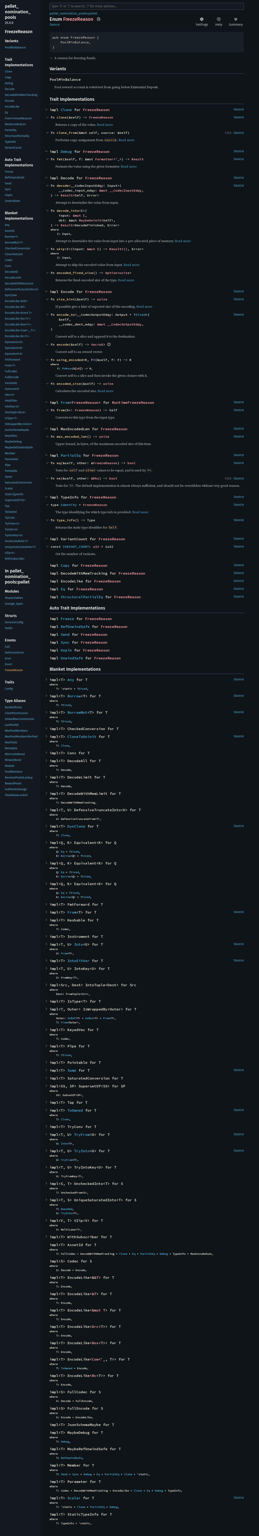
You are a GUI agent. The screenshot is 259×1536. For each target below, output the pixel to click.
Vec (94, 344)
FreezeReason (96, 109)
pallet (92, 13)
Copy (65, 565)
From (65, 402)
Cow (95, 1359)
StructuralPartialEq (82, 597)
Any (70, 679)
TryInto (82, 1151)
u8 (101, 344)
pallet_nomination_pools (68, 13)
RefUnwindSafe (75, 626)
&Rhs (95, 478)
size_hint (66, 299)
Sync (65, 642)
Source (55, 24)
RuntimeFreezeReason (133, 402)
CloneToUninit (81, 736)
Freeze (67, 618)
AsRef (71, 1018)
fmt (60, 159)
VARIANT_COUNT (76, 547)
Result (138, 159)
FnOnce (67, 368)
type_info (66, 520)
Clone (66, 109)
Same (71, 1070)
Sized (141, 315)
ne (59, 478)
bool (131, 463)
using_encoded (70, 360)
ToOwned (75, 1110)
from (61, 410)
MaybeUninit (90, 220)
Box (95, 1343)
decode (63, 186)
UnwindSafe (72, 658)
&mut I (79, 215)
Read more (105, 124)
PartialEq (71, 455)
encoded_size (69, 384)
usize (124, 273)
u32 (96, 547)
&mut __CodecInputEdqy (120, 190)
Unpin (66, 650)
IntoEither (78, 960)
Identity (69, 505)
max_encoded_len (72, 436)
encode (63, 344)
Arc (95, 1326)
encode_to (66, 315)
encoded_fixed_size (75, 273)
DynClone (76, 826)
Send (65, 634)
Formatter (104, 159)
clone (62, 117)
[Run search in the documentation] (147, 6)
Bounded (66, 1209)
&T (96, 1277)
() (125, 249)
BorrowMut (77, 712)
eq (59, 463)
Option (111, 273)
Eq (63, 589)
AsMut (89, 1018)
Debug (66, 151)
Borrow (74, 696)
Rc (94, 1375)
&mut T (98, 1310)
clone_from (67, 133)
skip (61, 249)
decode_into (68, 211)
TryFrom (82, 1134)
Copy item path (98, 19)
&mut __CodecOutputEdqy (119, 324)
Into (78, 944)
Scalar (74, 1498)
